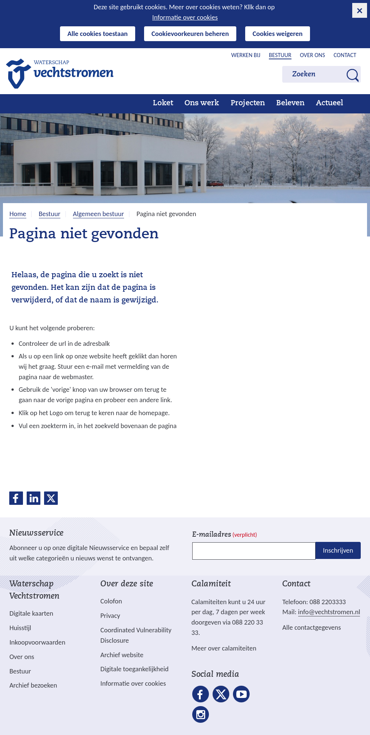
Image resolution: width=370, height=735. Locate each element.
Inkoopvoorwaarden (37, 642)
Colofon (111, 601)
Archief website (121, 654)
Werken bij (245, 55)
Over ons (312, 55)
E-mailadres (224, 535)
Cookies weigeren (278, 33)
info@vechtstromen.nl (329, 611)
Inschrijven (338, 550)
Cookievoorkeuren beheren (190, 33)
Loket (163, 103)
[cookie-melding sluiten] (359, 10)
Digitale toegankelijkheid (134, 669)
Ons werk (201, 103)
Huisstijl (20, 627)
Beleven (290, 103)
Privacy (110, 615)
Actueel (329, 103)
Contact (345, 55)
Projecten (248, 103)
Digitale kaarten (31, 613)
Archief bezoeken (33, 685)
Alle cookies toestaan (97, 33)
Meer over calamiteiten (224, 648)
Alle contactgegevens (311, 627)
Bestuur (280, 55)
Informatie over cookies (185, 17)
